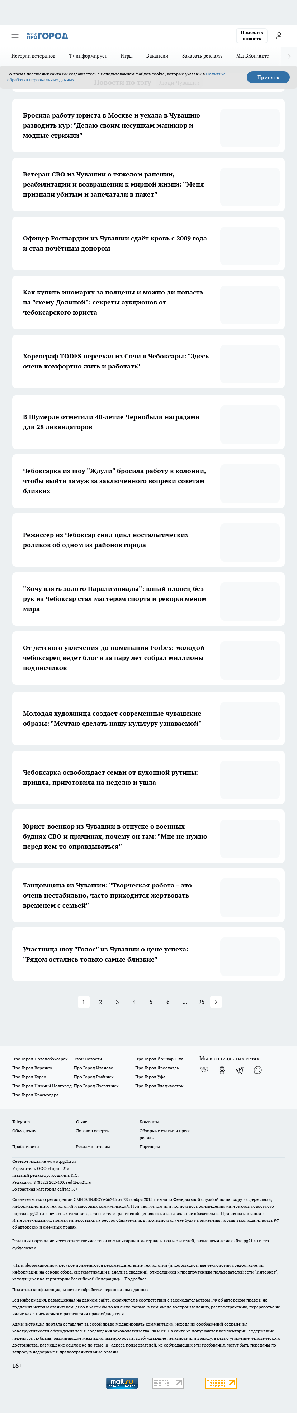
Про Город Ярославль (157, 1067)
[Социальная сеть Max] (258, 1070)
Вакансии (157, 55)
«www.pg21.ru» (61, 1161)
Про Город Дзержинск (96, 1085)
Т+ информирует (88, 55)
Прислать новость (252, 35)
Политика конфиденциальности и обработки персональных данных (80, 1289)
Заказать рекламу (202, 55)
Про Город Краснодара (35, 1094)
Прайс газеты (25, 1146)
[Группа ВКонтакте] (204, 1070)
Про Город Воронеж (32, 1067)
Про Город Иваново (93, 1067)
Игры (127, 55)
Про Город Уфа (150, 1076)
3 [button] (117, 1001)
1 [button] (83, 1001)
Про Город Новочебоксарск (39, 1058)
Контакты (149, 1121)
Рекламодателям (93, 1146)
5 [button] (151, 1001)
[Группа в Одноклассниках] (222, 1070)
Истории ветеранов (33, 55)
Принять (268, 77)
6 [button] (168, 1001)
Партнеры (150, 1146)
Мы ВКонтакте (252, 55)
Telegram (21, 1121)
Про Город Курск (29, 1076)
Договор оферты (93, 1130)
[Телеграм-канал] (240, 1070)
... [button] (185, 1001)
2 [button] (100, 1001)
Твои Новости (88, 1058)
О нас (81, 1121)
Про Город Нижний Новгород (42, 1085)
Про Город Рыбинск (93, 1076)
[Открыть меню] (15, 36)
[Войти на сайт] (279, 36)
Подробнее (135, 1278)
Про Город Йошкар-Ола (159, 1058)
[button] (216, 1002)
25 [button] (201, 1001)
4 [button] (134, 1001)
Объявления (24, 1130)
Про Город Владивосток (159, 1085)
